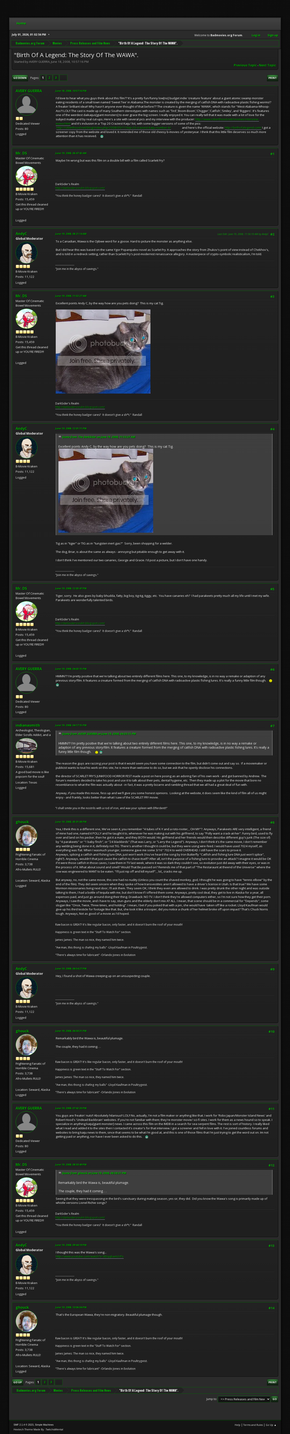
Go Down (20, 78)
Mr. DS (21, 153)
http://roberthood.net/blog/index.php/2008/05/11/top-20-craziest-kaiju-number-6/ (113, 128)
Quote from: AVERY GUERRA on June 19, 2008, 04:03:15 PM (99, 734)
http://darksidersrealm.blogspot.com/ (80, 188)
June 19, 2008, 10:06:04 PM (71, 1307)
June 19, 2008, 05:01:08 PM (71, 821)
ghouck (22, 821)
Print (272, 78)
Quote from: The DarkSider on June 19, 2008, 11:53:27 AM (98, 437)
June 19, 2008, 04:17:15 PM (71, 725)
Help (237, 1425)
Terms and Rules (253, 1425)
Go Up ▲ (271, 1425)
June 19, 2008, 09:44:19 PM (71, 1245)
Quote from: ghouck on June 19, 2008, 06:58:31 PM (94, 1173)
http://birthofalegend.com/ (243, 128)
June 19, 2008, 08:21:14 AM (71, 233)
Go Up (17, 1382)
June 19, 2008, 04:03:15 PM (71, 668)
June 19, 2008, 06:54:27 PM (71, 968)
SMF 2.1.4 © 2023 (24, 1424)
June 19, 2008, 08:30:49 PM (71, 1164)
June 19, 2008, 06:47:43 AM (71, 153)
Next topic (267, 65)
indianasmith (28, 725)
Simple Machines (44, 1424)
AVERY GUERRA (29, 90)
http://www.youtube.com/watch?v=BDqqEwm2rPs (90, 1256)
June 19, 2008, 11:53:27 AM (71, 295)
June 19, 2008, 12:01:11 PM (71, 428)
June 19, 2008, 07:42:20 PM (71, 1108)
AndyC (21, 233)
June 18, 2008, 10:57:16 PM (71, 90)
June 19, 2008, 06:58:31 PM (71, 1031)
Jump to (211, 1399)
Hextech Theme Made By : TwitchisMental (38, 1429)
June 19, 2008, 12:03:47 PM (71, 588)
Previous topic (245, 65)
